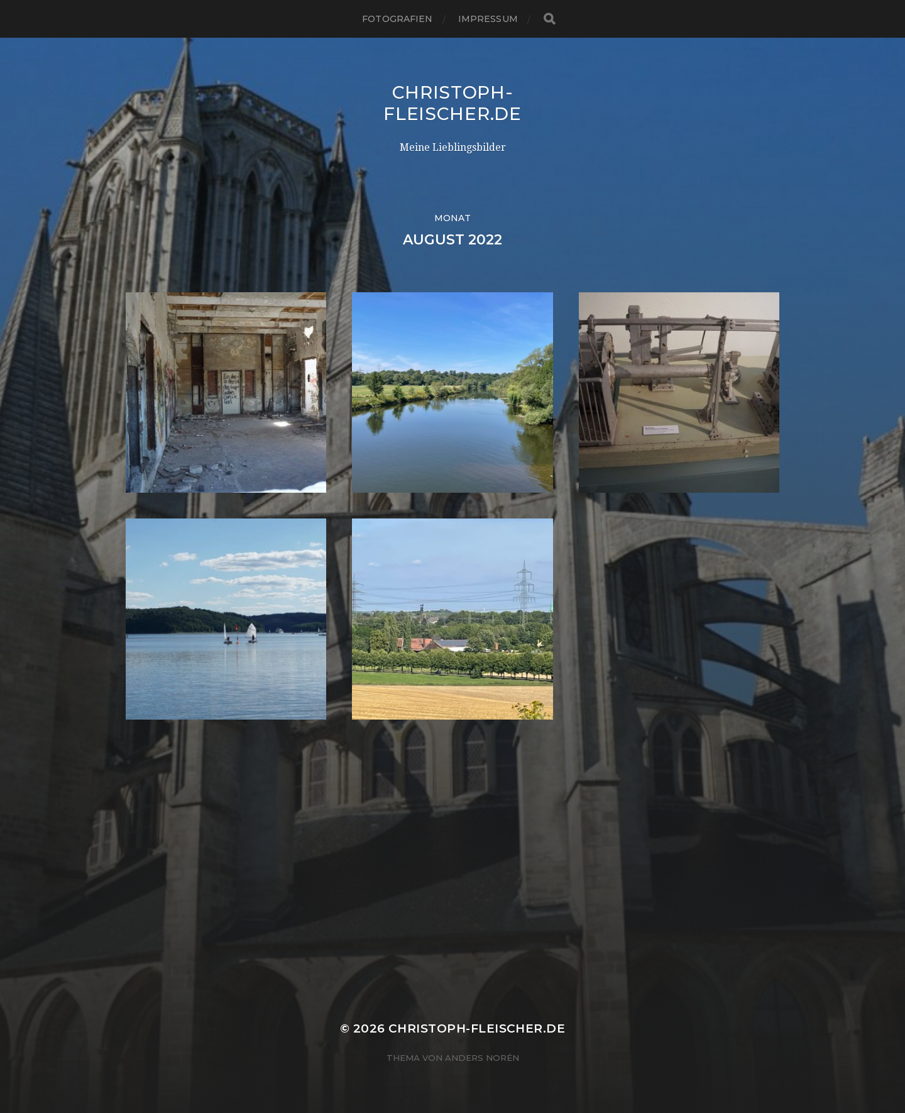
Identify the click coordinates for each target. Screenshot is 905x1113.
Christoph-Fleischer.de (452, 103)
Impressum (488, 19)
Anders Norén (482, 1058)
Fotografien (397, 19)
